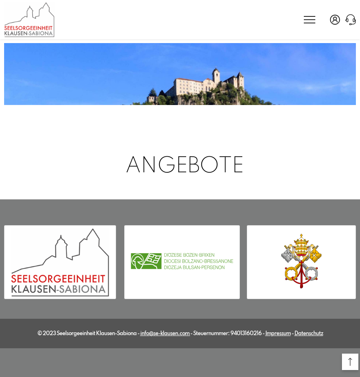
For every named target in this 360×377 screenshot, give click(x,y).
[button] (350, 362)
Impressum (278, 333)
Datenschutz (308, 333)
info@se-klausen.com (165, 333)
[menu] (309, 19)
